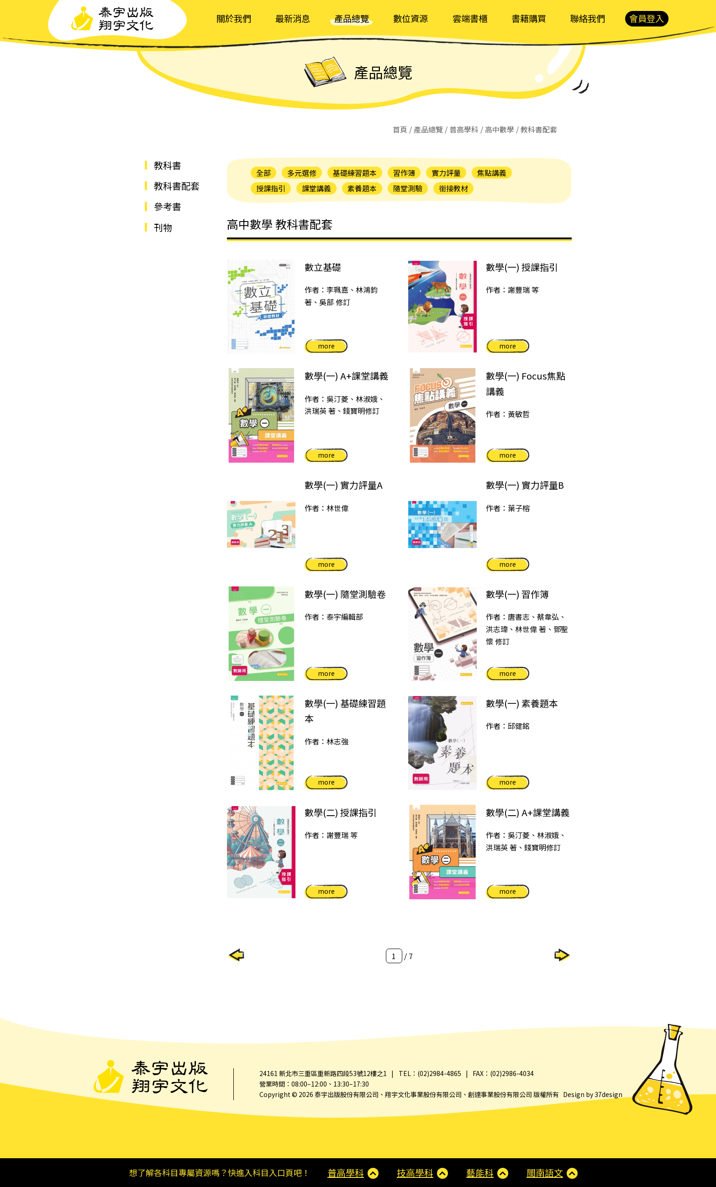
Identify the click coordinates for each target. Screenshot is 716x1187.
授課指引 (270, 188)
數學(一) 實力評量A (344, 484)
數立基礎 (323, 267)
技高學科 (415, 1172)
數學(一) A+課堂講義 (346, 375)
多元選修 (301, 172)
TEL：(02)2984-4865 (430, 1073)
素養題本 (362, 188)
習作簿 (404, 172)
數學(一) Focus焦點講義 (525, 383)
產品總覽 (428, 129)
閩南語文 (544, 1172)
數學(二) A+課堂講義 (527, 812)
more (326, 345)
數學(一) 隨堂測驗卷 (345, 594)
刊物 (163, 227)
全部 (263, 172)
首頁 (400, 129)
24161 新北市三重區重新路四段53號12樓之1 (323, 1073)
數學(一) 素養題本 (522, 703)
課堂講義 (316, 188)
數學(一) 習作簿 (517, 594)
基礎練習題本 (355, 172)
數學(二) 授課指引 (341, 812)
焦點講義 (491, 172)
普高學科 (464, 129)
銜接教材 (453, 188)
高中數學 (499, 129)
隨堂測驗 (407, 188)
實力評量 (446, 172)
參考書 (167, 206)
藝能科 (480, 1172)
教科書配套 (177, 185)
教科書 (167, 165)
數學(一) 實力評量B (525, 484)
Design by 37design (592, 1094)
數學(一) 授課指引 (522, 267)
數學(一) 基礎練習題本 (345, 710)
